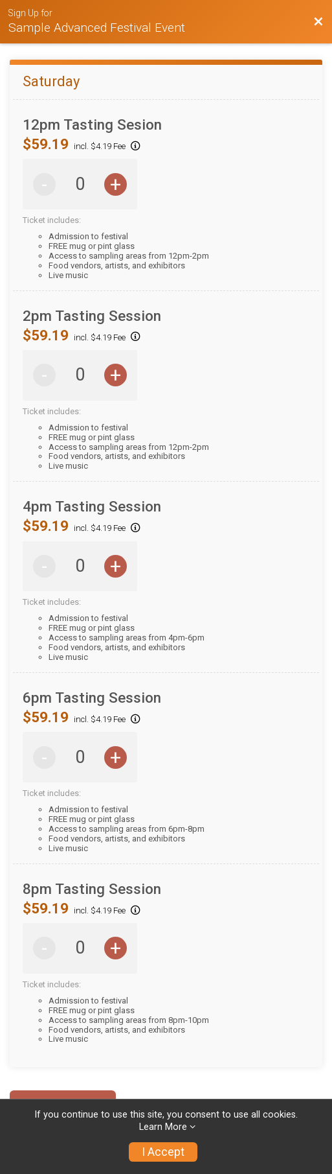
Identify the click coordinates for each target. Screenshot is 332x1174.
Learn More (163, 1127)
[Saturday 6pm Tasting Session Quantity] (80, 757)
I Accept (163, 1151)
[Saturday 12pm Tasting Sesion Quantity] (80, 184)
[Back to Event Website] (318, 22)
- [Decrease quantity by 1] (44, 184)
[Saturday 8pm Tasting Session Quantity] (80, 948)
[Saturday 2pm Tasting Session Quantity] (80, 375)
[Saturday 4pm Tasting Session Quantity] (80, 566)
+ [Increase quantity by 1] (115, 184)
